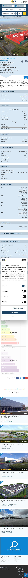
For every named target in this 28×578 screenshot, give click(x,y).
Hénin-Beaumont (17, 556)
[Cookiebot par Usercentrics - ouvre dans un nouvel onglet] (20, 260)
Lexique (21, 574)
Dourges (3, 561)
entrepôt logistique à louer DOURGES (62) (13, 444)
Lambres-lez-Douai (5, 556)
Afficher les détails (18, 308)
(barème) (24, 256)
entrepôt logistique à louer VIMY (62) (12, 528)
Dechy (2, 558)
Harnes (15, 561)
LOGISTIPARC (23, 97)
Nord (26, 95)
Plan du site (20, 572)
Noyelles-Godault (5, 560)
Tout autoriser (14, 312)
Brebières (3, 557)
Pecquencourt (17, 558)
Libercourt (16, 557)
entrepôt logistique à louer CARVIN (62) (12, 472)
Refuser (14, 317)
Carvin (15, 560)
